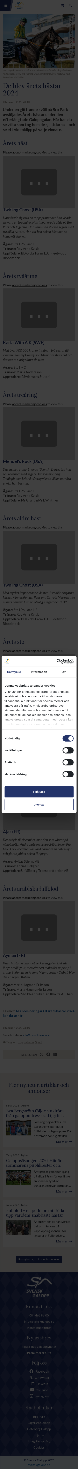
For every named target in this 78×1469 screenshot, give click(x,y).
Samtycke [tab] (14, 671)
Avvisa (39, 804)
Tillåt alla (39, 791)
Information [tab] (39, 671)
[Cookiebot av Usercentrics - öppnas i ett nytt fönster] (56, 661)
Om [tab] (63, 671)
